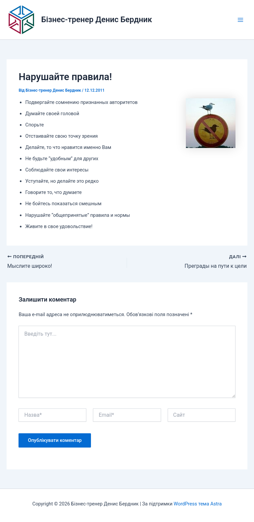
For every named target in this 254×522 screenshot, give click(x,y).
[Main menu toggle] (240, 20)
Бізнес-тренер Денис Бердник (96, 19)
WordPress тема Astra (198, 504)
